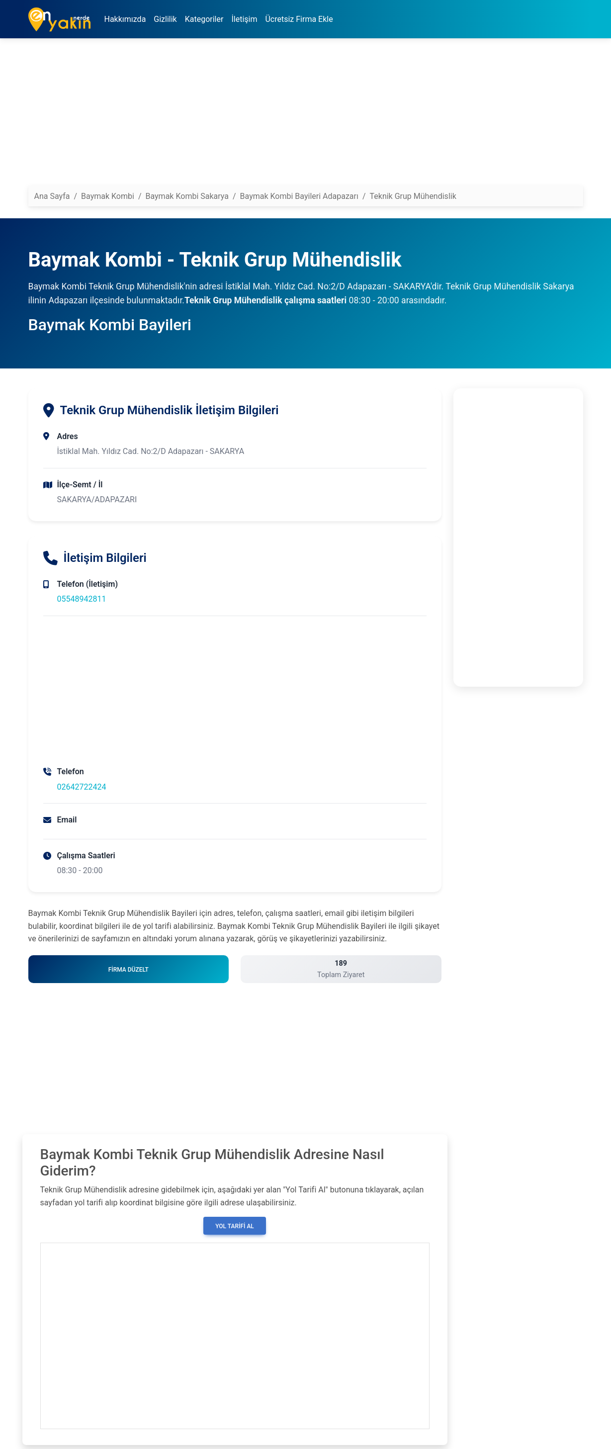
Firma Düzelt (128, 969)
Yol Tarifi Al (234, 1226)
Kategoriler (204, 19)
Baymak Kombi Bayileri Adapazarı (299, 196)
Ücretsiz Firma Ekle (299, 19)
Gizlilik (165, 19)
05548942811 (81, 599)
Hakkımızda (125, 19)
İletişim (244, 19)
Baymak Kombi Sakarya (187, 196)
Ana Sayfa (52, 196)
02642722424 (81, 787)
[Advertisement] (305, 115)
